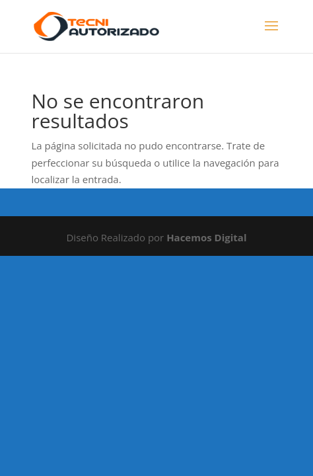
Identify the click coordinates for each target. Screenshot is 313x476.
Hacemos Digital (206, 237)
